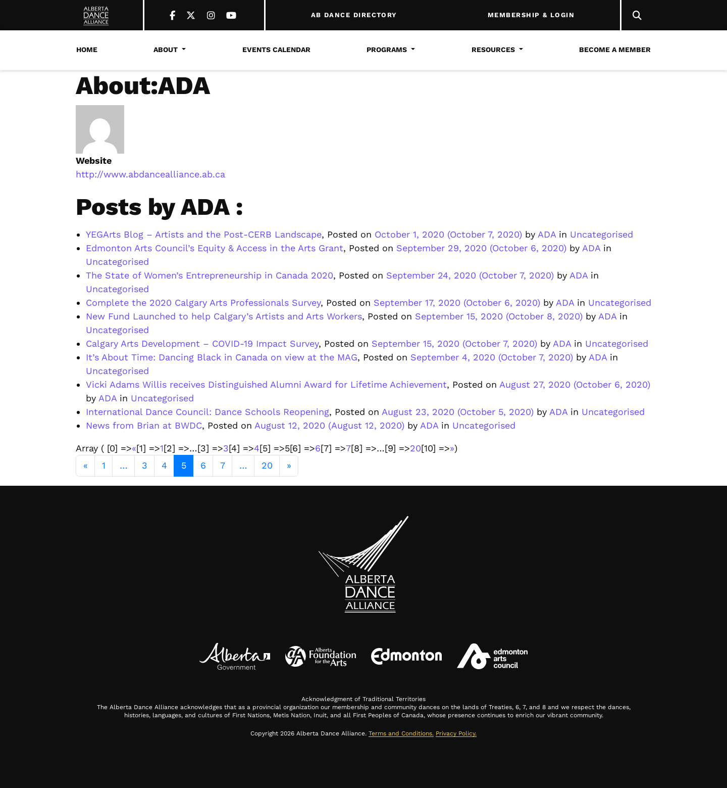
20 (415, 448)
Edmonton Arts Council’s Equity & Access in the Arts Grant (214, 248)
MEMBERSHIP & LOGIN (531, 15)
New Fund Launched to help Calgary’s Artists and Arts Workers (224, 316)
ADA (545, 234)
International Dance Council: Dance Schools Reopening (207, 411)
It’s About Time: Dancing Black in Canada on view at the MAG (221, 357)
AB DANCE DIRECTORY (354, 15)
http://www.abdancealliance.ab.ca (150, 174)
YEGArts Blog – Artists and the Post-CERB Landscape (204, 234)
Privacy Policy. (456, 733)
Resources (493, 49)
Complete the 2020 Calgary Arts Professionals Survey (203, 302)
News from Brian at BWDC (144, 425)
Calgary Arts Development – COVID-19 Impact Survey (202, 343)
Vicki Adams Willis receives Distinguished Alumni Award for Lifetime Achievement (266, 384)
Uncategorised (601, 234)
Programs (387, 49)
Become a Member (615, 49)
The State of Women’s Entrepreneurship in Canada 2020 (209, 275)
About (165, 49)
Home (86, 49)
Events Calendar (276, 49)
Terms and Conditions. (401, 733)
